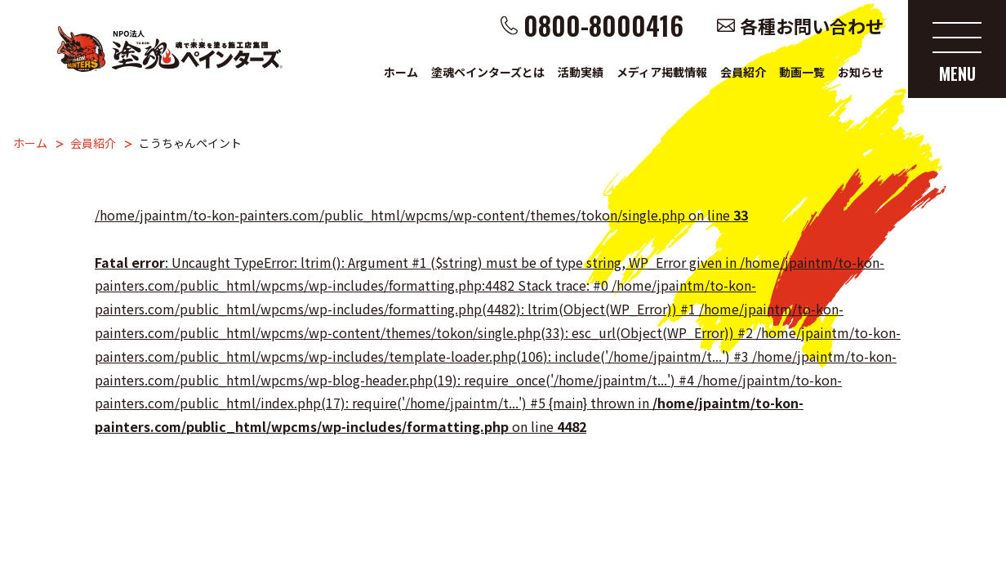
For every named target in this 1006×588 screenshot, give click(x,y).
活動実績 (580, 72)
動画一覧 (802, 72)
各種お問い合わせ (812, 25)
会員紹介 (743, 72)
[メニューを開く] (957, 49)
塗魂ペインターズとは (488, 72)
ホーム (401, 72)
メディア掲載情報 (662, 72)
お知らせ (861, 72)
